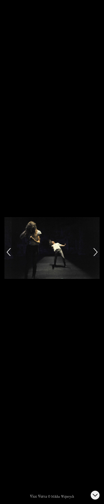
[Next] (95, 252)
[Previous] (9, 252)
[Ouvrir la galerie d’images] (95, 495)
